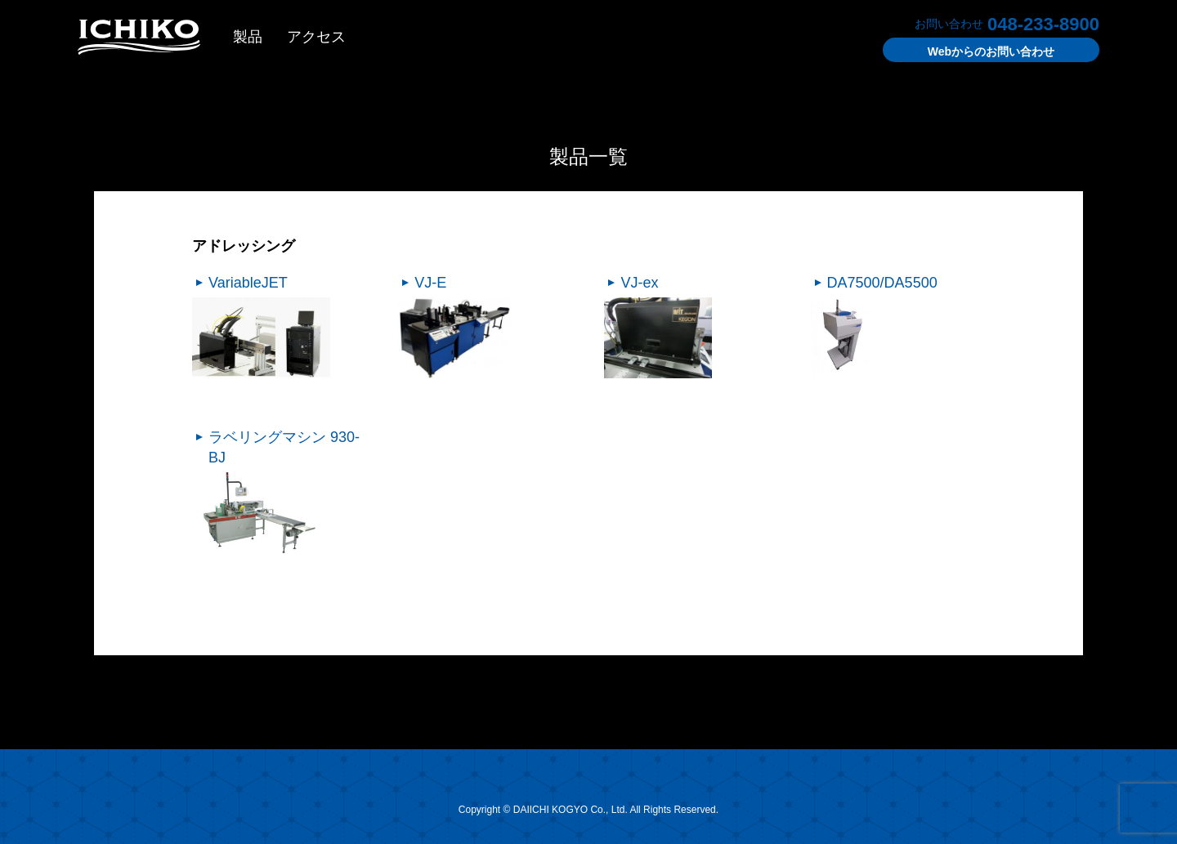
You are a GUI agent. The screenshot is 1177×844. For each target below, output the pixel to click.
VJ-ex (639, 283)
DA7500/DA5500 (882, 283)
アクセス (316, 37)
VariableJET (248, 283)
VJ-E (430, 283)
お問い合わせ (991, 51)
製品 (247, 37)
